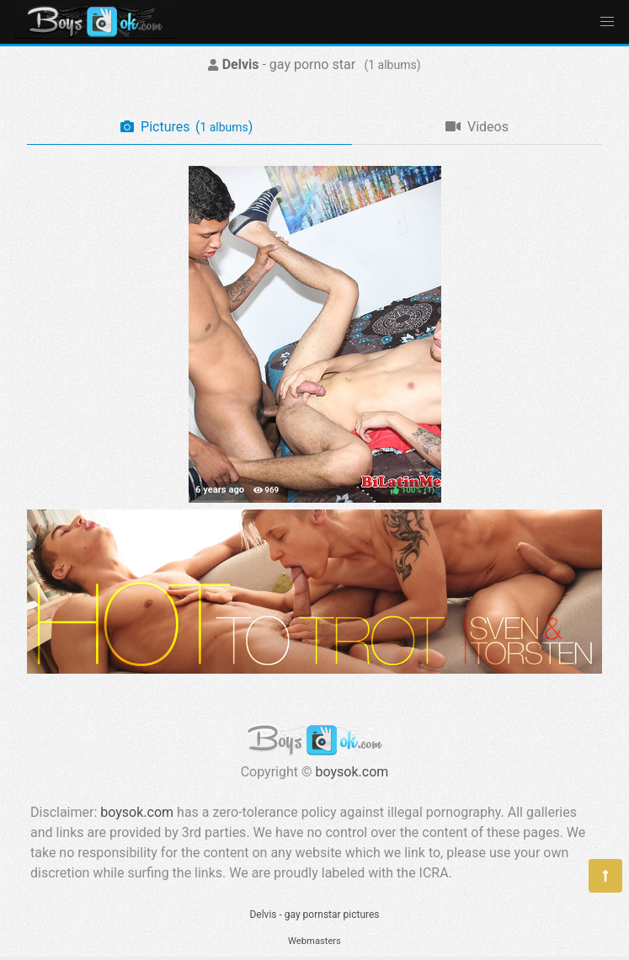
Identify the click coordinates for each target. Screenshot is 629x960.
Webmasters (314, 941)
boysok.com (352, 772)
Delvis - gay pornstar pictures (314, 914)
